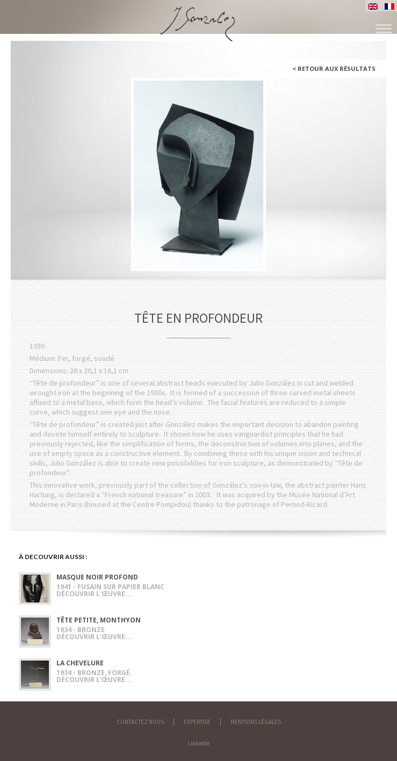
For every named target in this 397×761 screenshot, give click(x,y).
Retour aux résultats (334, 68)
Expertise (197, 722)
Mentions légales (255, 722)
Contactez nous (140, 722)
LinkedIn (199, 743)
